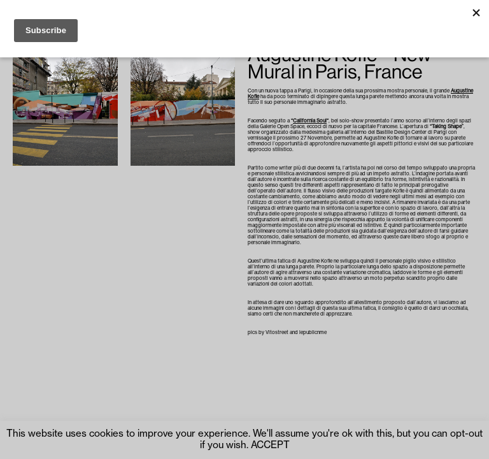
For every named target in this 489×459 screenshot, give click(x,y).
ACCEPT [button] (270, 445)
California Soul (310, 121)
